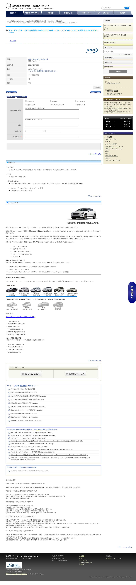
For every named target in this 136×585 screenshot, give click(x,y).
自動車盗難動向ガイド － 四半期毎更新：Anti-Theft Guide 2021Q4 (32, 447)
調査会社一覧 (69, 13)
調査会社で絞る (110, 67)
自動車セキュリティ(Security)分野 (35, 433)
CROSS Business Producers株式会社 (16, 577)
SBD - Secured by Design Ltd (38, 59)
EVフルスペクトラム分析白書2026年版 (23, 393)
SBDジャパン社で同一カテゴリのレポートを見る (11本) (118, 27)
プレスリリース (21, 97)
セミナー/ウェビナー (105, 13)
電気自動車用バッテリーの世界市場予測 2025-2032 (26, 414)
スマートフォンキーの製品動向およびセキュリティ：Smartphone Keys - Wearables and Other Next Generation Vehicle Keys (49, 458)
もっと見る (13, 41)
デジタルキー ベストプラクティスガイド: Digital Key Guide (29, 450)
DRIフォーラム (87, 13)
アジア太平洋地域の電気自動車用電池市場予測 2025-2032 (29, 400)
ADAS (107, 151)
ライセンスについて (58, 105)
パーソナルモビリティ (112, 160)
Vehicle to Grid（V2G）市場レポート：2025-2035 (26, 424)
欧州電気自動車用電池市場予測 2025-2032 (24, 417)
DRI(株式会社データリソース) (15, 21)
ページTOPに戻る (96, 158)
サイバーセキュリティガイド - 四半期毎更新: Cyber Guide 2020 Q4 (33, 456)
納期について (31, 105)
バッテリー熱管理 (111, 144)
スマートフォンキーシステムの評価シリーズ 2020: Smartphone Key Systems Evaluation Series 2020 (42, 453)
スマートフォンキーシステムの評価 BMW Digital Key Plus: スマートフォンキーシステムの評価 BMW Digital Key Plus (47, 444)
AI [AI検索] (126, 7)
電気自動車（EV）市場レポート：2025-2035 (24, 421)
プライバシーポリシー (85, 566)
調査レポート (16, 13)
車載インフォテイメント (113, 149)
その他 (37, 108)
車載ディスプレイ (111, 139)
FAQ (80, 562)
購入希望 (54, 101)
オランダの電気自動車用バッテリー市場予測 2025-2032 (28, 410)
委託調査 (51, 13)
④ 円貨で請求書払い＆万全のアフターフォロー (117, 112)
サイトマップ (83, 564)
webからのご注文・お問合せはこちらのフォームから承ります (75, 377)
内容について (81, 105)
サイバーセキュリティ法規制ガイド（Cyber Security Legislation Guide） (33, 439)
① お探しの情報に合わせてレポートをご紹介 (117, 103)
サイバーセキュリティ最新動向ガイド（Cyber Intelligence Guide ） (31, 436)
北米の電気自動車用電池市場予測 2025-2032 (24, 407)
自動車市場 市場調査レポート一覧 (36, 21)
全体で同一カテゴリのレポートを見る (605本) (116, 36)
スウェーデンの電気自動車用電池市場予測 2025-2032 (27, 403)
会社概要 (123, 13)
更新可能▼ (97, 87)
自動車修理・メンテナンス (114, 146)
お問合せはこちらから (113, 83)
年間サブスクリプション (34, 13)
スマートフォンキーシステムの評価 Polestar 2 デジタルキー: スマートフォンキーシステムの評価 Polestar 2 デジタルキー (43, 22)
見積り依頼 (31, 101)
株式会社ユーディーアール (114, 562)
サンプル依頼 (81, 101)
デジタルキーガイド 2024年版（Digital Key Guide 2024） (28, 442)
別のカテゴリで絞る (111, 42)
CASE (107, 158)
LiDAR (107, 142)
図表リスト (11, 97)
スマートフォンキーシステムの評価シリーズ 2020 (20, 320)
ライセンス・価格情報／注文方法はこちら (42, 71)
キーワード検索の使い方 (125, 54)
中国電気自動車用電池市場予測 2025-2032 (24, 396)
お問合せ (81, 568)
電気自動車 (59, 21)
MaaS (107, 153)
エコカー (51, 21)
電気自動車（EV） (111, 156)
